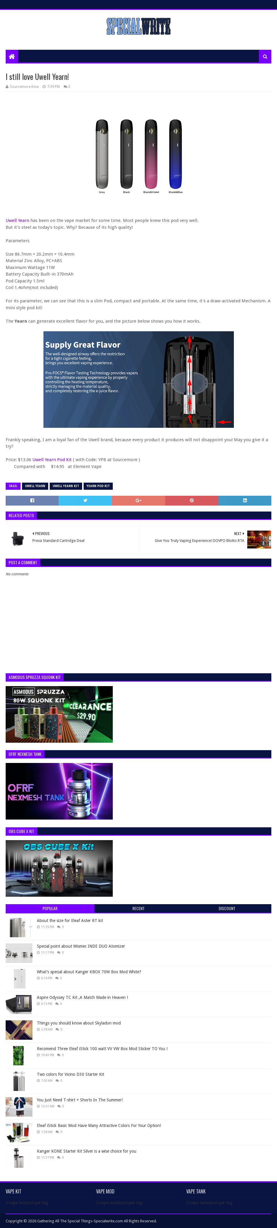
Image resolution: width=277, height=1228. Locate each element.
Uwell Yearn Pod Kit (52, 459)
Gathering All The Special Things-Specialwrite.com (80, 1221)
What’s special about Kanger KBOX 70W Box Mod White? (89, 971)
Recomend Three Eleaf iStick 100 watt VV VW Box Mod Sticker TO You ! (102, 1048)
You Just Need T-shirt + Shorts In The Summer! (80, 1100)
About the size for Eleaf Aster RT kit (70, 920)
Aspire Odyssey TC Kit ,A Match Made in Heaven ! (82, 997)
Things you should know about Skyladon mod (79, 1023)
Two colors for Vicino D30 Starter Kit (70, 1074)
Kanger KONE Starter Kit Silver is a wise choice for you (86, 1151)
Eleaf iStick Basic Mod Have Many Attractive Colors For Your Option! (99, 1125)
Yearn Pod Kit (98, 486)
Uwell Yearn (17, 220)
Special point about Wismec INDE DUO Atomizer (81, 946)
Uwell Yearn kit (66, 486)
